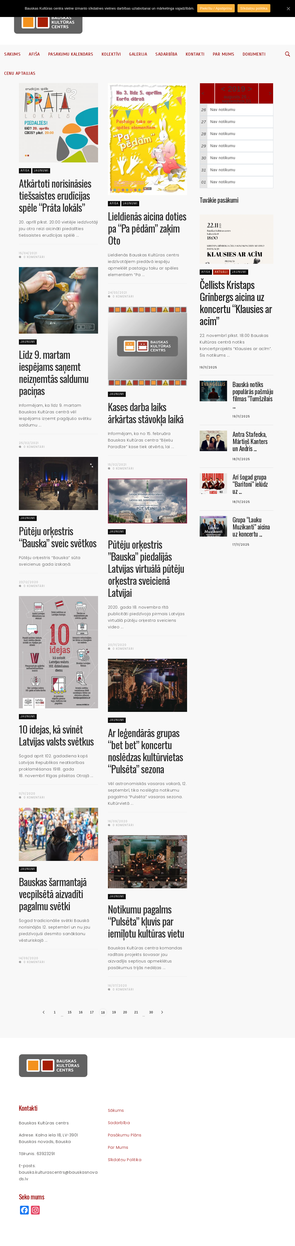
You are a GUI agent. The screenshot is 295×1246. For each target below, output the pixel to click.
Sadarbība (166, 54)
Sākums (12, 54)
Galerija (138, 54)
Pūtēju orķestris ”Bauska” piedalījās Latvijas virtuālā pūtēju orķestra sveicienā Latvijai (146, 568)
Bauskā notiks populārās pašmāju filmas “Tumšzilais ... (253, 395)
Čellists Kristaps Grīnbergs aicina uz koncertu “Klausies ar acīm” (236, 302)
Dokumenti (254, 54)
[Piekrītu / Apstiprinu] (288, 8)
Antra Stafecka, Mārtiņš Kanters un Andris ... (250, 441)
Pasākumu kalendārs (70, 54)
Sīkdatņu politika (125, 1159)
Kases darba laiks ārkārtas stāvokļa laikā (146, 412)
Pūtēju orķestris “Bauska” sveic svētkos (57, 536)
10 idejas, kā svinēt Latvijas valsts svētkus (56, 735)
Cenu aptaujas (20, 73)
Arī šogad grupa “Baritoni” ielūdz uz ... (250, 484)
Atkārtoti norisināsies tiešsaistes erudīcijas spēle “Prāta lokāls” (55, 195)
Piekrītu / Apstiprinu (216, 8)
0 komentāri (32, 257)
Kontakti (195, 54)
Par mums (223, 54)
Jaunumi (41, 170)
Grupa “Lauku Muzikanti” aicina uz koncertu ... (251, 526)
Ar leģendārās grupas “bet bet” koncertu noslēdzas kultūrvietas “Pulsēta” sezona (145, 750)
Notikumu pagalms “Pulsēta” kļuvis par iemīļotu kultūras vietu (146, 921)
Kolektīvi (111, 54)
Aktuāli (221, 272)
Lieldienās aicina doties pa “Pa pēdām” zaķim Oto (147, 228)
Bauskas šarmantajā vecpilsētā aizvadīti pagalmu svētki (53, 893)
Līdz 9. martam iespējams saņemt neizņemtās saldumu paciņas (53, 372)
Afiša (34, 54)
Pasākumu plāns (125, 1135)
